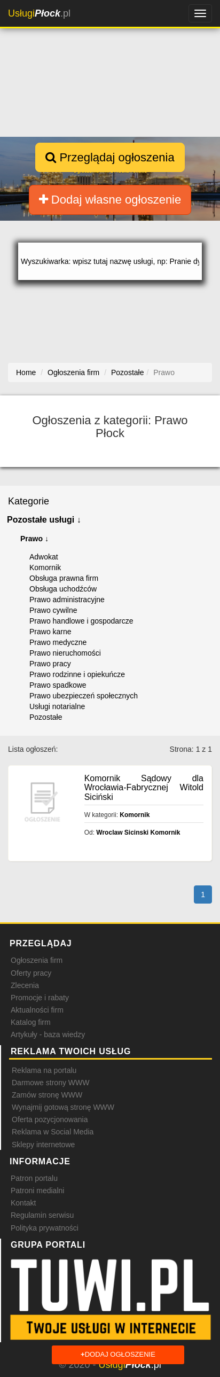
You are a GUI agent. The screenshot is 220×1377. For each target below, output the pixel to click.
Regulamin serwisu (42, 1215)
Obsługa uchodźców (63, 589)
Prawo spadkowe (58, 685)
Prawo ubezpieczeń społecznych (83, 695)
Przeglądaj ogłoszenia (109, 157)
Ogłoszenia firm (36, 960)
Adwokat (43, 557)
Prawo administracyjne (67, 599)
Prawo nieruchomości (65, 653)
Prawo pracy (50, 663)
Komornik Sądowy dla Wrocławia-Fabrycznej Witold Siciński (143, 788)
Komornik (45, 567)
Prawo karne (50, 631)
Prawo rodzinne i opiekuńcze (77, 674)
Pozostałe (45, 717)
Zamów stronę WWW (47, 1095)
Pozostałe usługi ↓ (44, 519)
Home (26, 372)
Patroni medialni (37, 1190)
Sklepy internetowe (43, 1144)
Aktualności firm (37, 1010)
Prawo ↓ (34, 538)
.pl (39, 13)
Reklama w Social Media (52, 1131)
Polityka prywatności (44, 1228)
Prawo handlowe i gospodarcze (81, 621)
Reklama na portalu (44, 1070)
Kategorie (28, 501)
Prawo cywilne (53, 610)
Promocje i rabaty (40, 997)
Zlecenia (25, 985)
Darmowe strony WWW (50, 1082)
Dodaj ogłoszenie (118, 1355)
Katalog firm (31, 1022)
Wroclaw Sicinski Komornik (138, 832)
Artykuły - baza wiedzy (48, 1034)
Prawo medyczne (58, 642)
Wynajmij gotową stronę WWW (63, 1107)
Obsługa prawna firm (63, 578)
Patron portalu (34, 1178)
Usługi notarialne (57, 706)
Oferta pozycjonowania (50, 1119)
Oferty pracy (31, 973)
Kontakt (23, 1203)
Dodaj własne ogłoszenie (110, 199)
